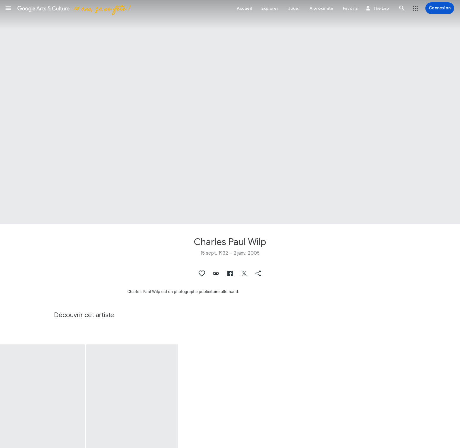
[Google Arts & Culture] (73, 8)
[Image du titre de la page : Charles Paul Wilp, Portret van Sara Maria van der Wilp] (230, 112)
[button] (8, 8)
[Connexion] (439, 8)
